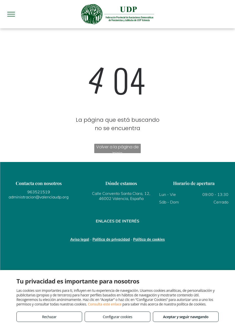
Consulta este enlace (105, 304)
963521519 (38, 191)
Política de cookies (149, 239)
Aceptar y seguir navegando (185, 316)
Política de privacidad (111, 239)
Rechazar (49, 316)
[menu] (11, 14)
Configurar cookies (117, 316)
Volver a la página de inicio (117, 148)
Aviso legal (79, 239)
